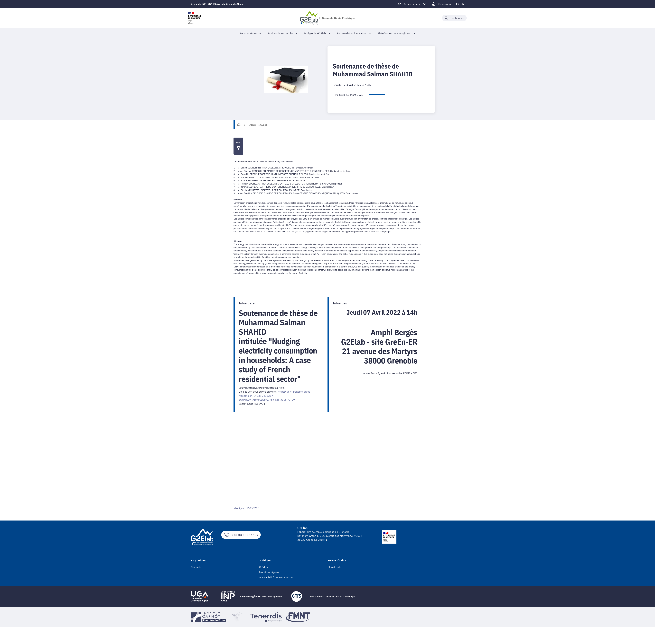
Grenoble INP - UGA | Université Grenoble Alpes (217, 3)
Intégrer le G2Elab (258, 124)
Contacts (196, 566)
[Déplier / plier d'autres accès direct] (411, 4)
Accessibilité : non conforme (276, 577)
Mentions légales (269, 572)
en (462, 4)
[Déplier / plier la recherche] (454, 18)
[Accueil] (239, 125)
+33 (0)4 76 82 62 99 (241, 534)
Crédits (263, 566)
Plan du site (334, 566)
